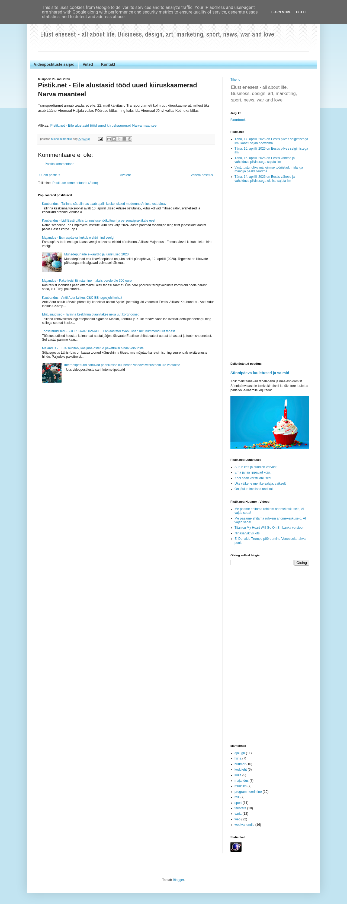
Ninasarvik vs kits (247, 533)
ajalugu (239, 753)
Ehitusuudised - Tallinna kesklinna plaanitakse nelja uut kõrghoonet (90, 314)
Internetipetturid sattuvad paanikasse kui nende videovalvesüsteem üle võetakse (122, 365)
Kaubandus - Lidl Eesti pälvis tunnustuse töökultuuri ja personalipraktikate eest (98, 220)
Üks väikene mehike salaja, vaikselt (260, 483)
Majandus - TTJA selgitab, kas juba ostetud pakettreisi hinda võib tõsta (93, 348)
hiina (237, 758)
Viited (88, 64)
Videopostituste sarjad (54, 64)
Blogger (178, 880)
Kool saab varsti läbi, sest (252, 478)
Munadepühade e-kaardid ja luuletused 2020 (96, 254)
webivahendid (244, 825)
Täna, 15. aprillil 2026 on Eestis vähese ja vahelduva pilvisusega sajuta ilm (264, 160)
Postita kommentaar (59, 164)
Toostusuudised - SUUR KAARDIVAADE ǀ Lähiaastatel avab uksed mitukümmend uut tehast (108, 331)
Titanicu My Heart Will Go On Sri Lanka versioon (269, 528)
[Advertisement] (269, 273)
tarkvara (240, 808)
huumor (240, 764)
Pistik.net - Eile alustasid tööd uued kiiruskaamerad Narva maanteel (103, 125)
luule (237, 775)
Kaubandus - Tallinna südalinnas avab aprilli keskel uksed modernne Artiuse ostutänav (104, 204)
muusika (240, 786)
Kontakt (108, 64)
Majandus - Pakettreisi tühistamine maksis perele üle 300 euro (87, 280)
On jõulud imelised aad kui (253, 489)
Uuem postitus (49, 175)
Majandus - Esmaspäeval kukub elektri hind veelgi (78, 237)
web (237, 819)
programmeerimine (248, 792)
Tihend (235, 79)
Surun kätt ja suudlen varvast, (255, 467)
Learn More (281, 12)
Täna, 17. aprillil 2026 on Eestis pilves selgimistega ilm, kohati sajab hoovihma (271, 141)
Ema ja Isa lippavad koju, (252, 472)
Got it (301, 12)
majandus (241, 781)
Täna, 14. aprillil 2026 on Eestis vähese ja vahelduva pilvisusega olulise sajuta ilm (264, 178)
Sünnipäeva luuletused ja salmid (259, 373)
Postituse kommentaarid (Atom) (75, 183)
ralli (237, 797)
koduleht (240, 769)
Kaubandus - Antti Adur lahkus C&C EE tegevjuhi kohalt (82, 298)
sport (238, 803)
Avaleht (125, 175)
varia (238, 814)
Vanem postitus (202, 175)
